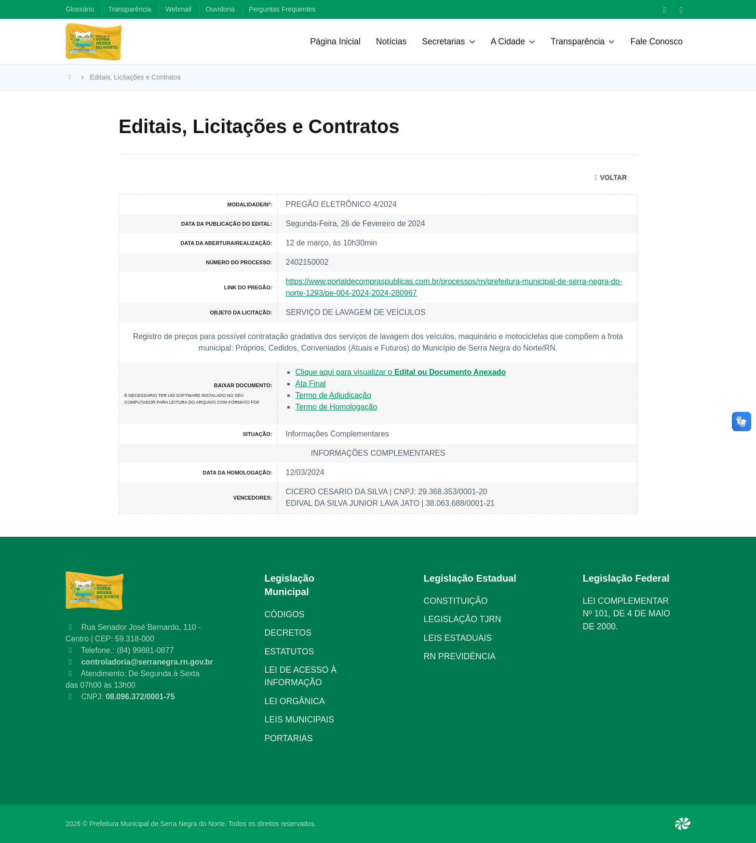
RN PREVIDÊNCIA (460, 656)
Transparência (578, 41)
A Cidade (508, 41)
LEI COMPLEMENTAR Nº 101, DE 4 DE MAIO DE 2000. (626, 613)
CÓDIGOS (285, 614)
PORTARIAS (289, 738)
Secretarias (443, 41)
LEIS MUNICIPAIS (299, 719)
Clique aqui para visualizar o (400, 372)
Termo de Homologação (336, 407)
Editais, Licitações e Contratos (135, 77)
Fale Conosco (656, 41)
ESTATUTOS (289, 651)
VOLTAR (609, 177)
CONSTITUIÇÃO (456, 601)
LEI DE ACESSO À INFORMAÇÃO (301, 676)
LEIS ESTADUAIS (458, 638)
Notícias (391, 41)
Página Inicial (335, 41)
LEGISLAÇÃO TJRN (462, 619)
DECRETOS (288, 633)
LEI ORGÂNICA (295, 701)
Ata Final (310, 384)
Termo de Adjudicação (333, 395)
